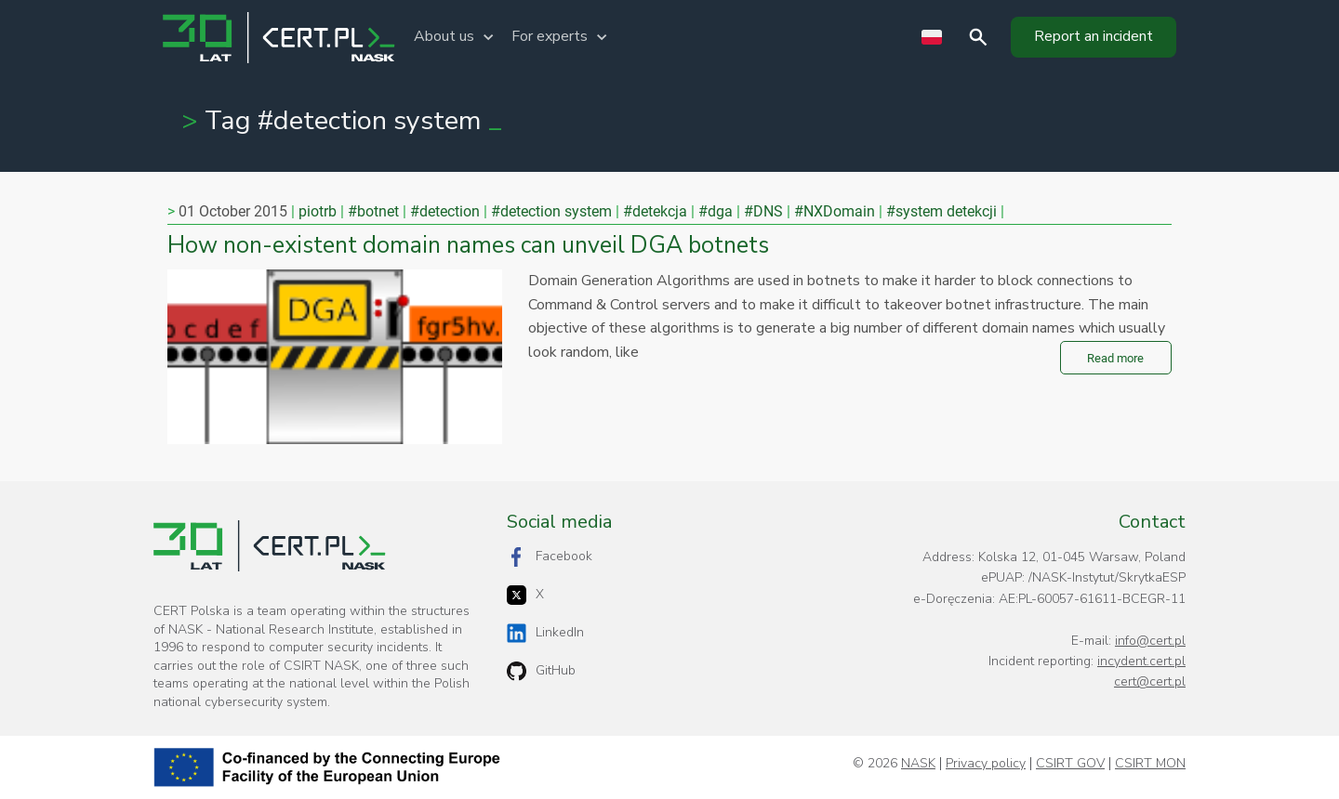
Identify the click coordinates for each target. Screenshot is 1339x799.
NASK (918, 763)
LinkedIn (545, 633)
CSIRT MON (1150, 763)
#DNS (763, 211)
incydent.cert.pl (1141, 661)
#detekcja (655, 211)
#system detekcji (941, 211)
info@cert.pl (1150, 640)
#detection (445, 211)
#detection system (551, 211)
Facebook (549, 557)
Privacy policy (986, 763)
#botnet (373, 211)
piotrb (317, 211)
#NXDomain (834, 211)
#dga (715, 211)
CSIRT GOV (1070, 763)
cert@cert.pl (1150, 681)
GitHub (541, 671)
